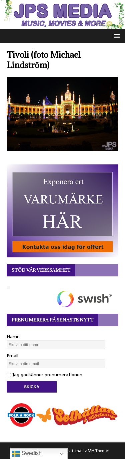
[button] (115, 35)
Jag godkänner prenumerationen (44, 374)
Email (12, 355)
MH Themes (98, 450)
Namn (13, 336)
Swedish (27, 454)
